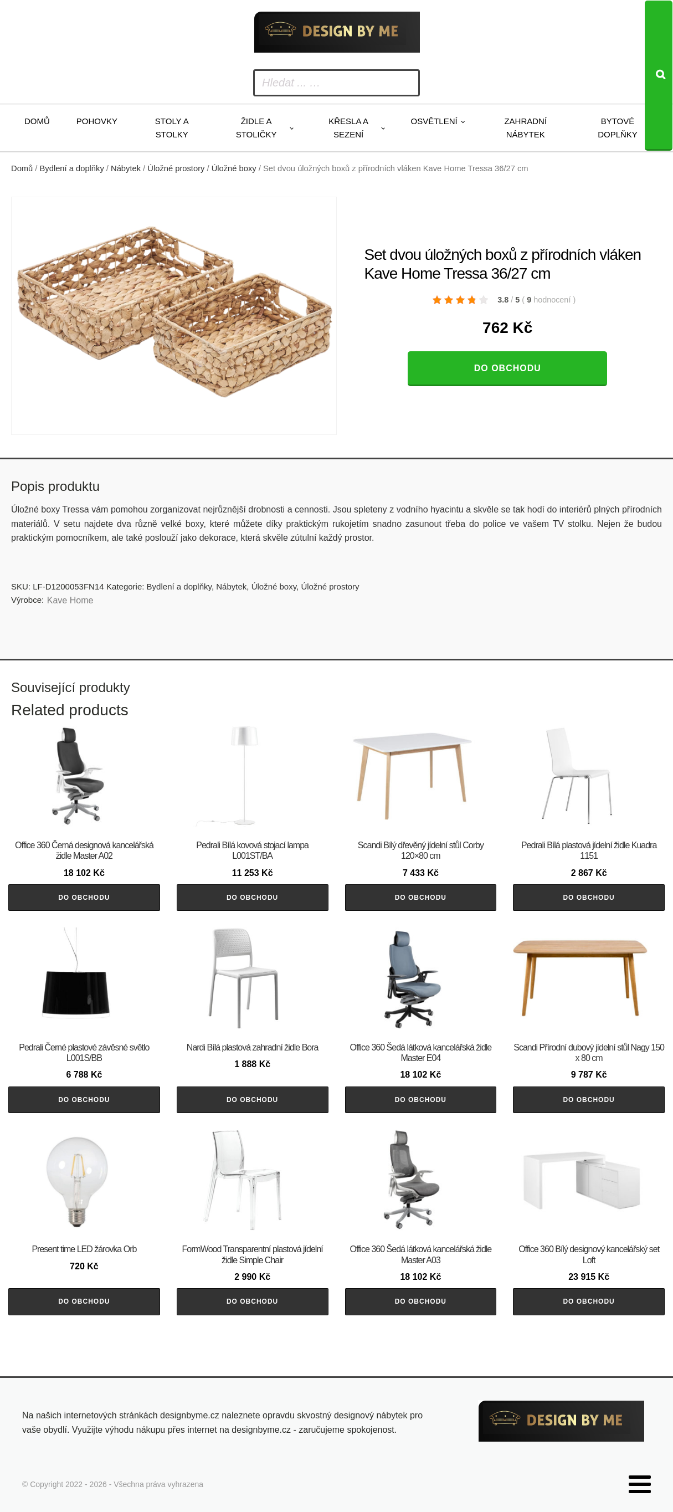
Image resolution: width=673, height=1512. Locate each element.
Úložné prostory (175, 168)
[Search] (658, 76)
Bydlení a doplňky (72, 168)
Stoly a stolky (172, 127)
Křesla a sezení (348, 127)
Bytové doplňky (618, 127)
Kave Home (70, 600)
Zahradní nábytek (525, 127)
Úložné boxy (234, 168)
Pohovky (96, 121)
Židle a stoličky (256, 127)
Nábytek (126, 168)
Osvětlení (434, 121)
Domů (37, 121)
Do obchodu (507, 368)
